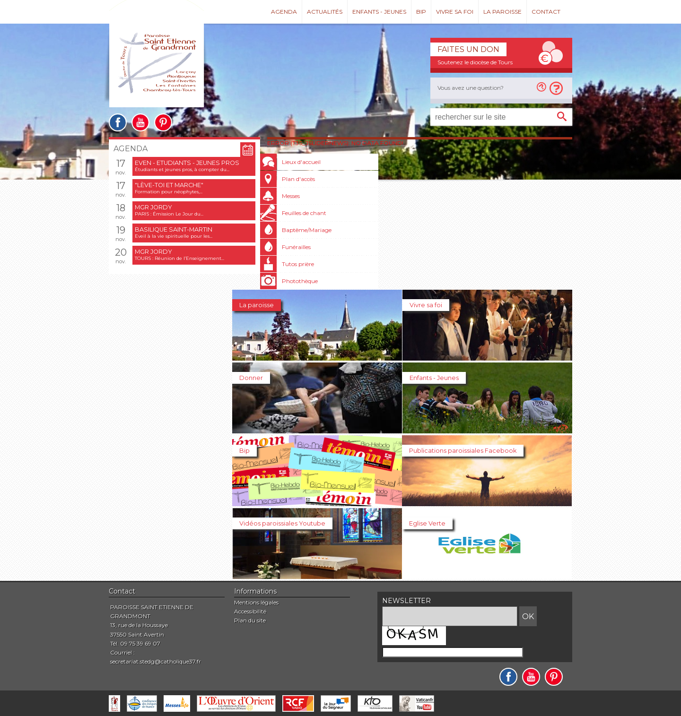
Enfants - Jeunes (379, 11)
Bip (421, 11)
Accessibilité (250, 611)
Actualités (324, 11)
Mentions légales (256, 602)
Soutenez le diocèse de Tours (475, 62)
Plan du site (250, 620)
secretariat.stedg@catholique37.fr (155, 661)
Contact (546, 11)
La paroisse (502, 11)
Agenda (284, 11)
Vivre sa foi (454, 11)
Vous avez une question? (470, 87)
